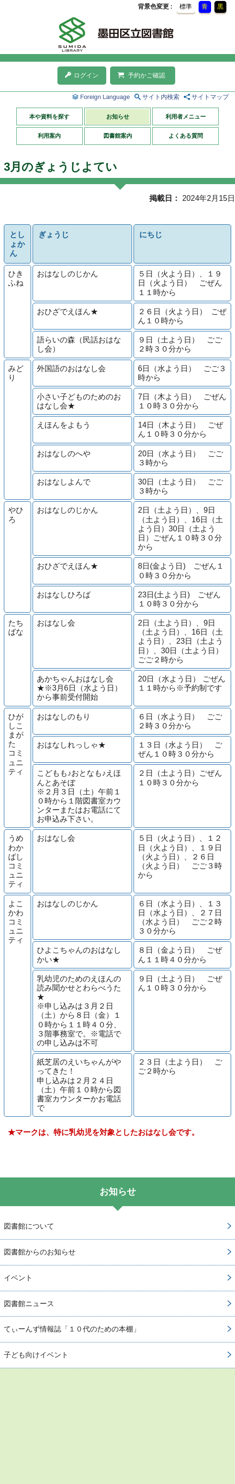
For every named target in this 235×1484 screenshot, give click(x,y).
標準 (185, 6)
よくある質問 (185, 135)
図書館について (29, 1226)
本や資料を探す (49, 116)
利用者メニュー (186, 116)
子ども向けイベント (36, 1355)
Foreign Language (105, 96)
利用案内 (49, 135)
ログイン (82, 75)
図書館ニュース (29, 1303)
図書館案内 (117, 135)
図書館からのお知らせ (40, 1252)
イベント (18, 1278)
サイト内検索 (160, 96)
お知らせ (117, 116)
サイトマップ (210, 96)
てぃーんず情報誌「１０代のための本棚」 (72, 1329)
